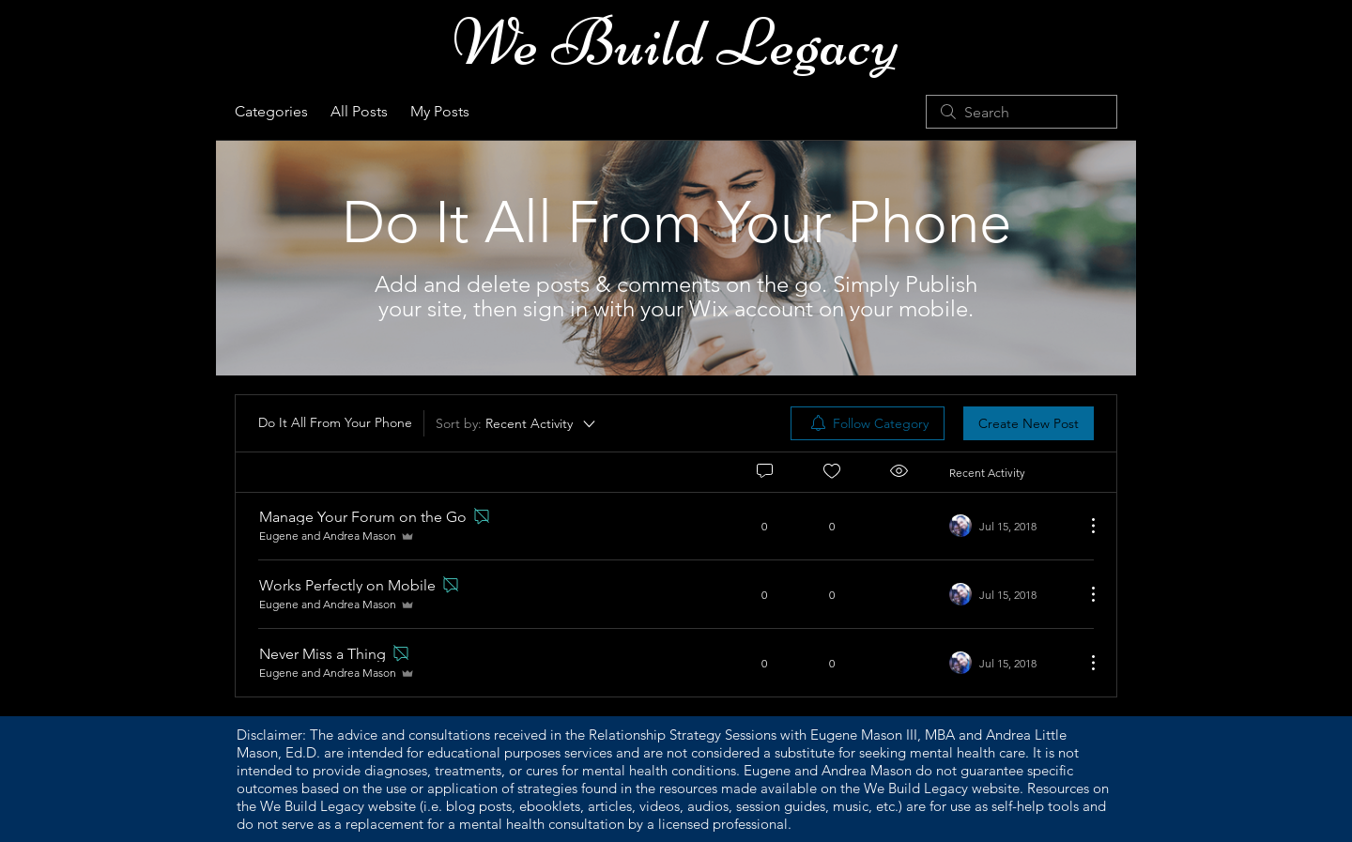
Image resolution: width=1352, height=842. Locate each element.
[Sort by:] (517, 423)
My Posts (439, 111)
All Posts (359, 111)
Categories (271, 111)
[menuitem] (868, 423)
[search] (1021, 112)
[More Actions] (1083, 525)
